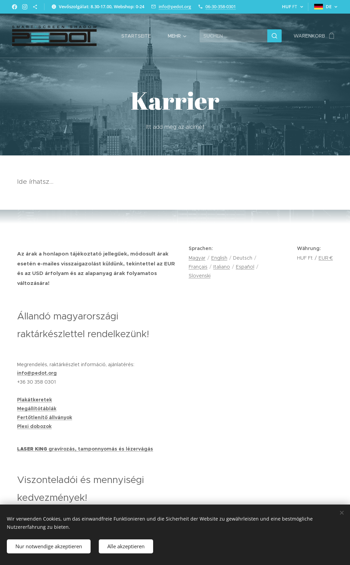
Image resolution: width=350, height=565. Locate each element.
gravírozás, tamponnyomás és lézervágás (101, 449)
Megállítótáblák (36, 408)
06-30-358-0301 (220, 6)
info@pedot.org (175, 6)
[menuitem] (139, 35)
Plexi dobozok (34, 426)
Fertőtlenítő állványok (44, 417)
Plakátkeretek (34, 400)
